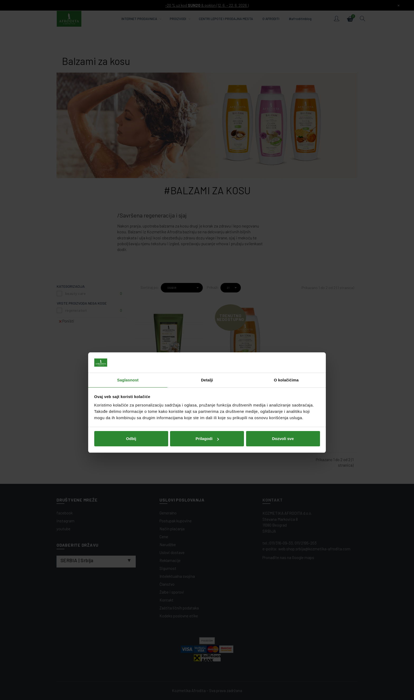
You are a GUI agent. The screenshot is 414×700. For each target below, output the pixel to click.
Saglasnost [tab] (127, 327)
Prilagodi (207, 386)
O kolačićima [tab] (286, 327)
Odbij (131, 386)
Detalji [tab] (207, 327)
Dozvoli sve (283, 386)
